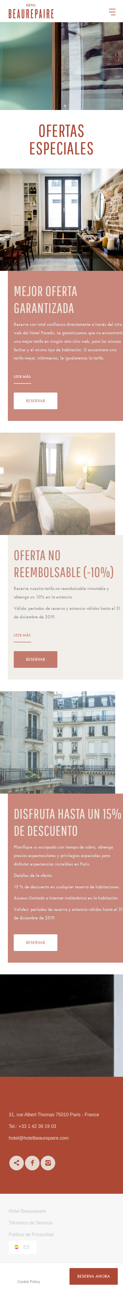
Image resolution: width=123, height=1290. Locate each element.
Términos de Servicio (30, 1222)
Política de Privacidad (31, 1234)
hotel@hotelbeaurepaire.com (39, 1138)
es (26, 1247)
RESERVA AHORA (93, 1276)
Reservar (52, 401)
